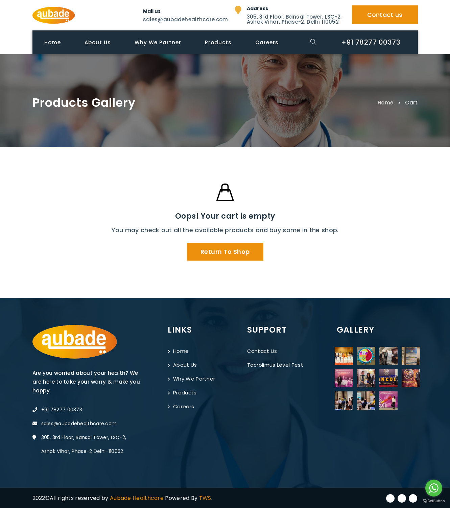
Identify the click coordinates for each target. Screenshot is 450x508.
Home (385, 102)
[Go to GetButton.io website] (434, 501)
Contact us (385, 14)
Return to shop (225, 251)
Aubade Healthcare (137, 498)
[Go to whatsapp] (433, 488)
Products (182, 392)
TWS (205, 498)
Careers (181, 406)
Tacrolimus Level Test (275, 364)
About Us (182, 364)
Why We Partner (191, 378)
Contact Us (262, 351)
